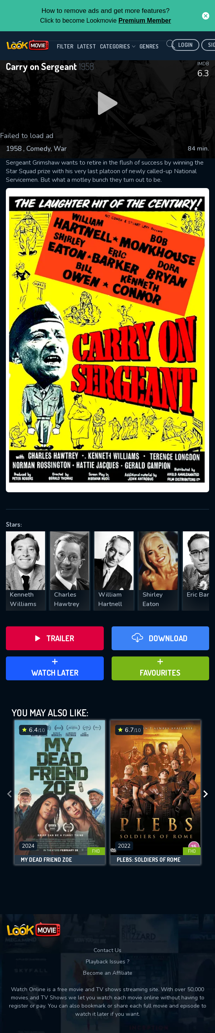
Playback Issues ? (107, 961)
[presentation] (9, 794)
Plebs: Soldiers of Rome (149, 860)
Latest (86, 46)
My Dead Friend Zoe (46, 860)
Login (185, 44)
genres (149, 46)
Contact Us (107, 950)
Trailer (54, 638)
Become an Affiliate (107, 973)
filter (65, 46)
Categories (118, 46)
